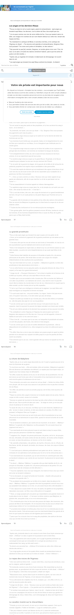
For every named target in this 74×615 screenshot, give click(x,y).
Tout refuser (37, 48)
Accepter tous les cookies (44, 44)
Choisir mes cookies (27, 44)
